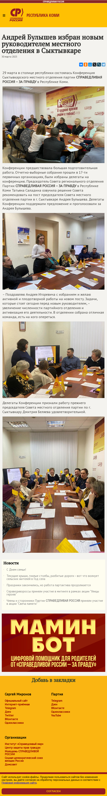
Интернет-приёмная (17, 704)
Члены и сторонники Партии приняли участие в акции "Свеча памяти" (53, 602)
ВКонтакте (11, 719)
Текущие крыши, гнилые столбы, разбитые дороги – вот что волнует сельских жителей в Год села (51, 577)
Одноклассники (14, 722)
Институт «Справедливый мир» (24, 744)
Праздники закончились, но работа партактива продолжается (47, 586)
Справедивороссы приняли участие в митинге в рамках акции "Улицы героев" (51, 593)
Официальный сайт (16, 700)
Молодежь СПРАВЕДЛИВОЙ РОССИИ (22, 753)
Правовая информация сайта (19, 782)
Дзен (8, 711)
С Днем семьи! (14, 570)
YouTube (56, 715)
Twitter (9, 715)
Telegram (10, 708)
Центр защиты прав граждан (22, 747)
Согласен (53, 791)
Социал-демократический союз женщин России (24, 759)
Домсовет (11, 764)
